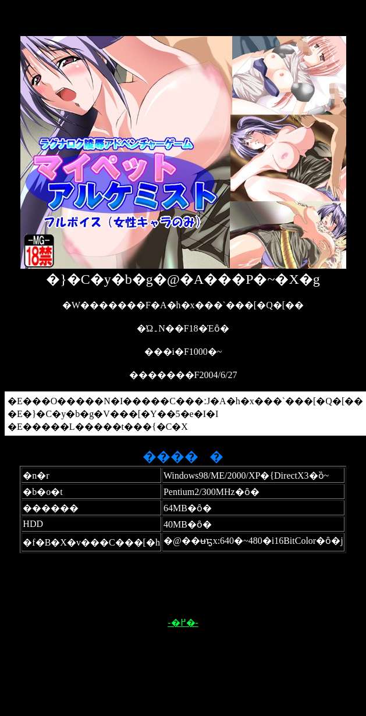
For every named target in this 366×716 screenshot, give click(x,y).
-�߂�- (183, 623)
